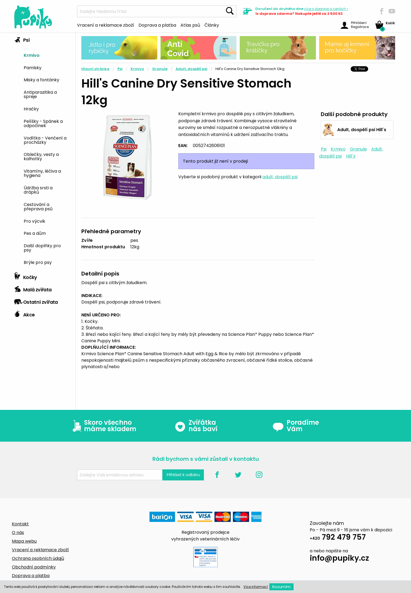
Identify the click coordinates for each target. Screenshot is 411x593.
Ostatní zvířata (36, 300)
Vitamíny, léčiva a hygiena (42, 173)
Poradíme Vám (296, 425)
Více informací (255, 586)
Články (211, 24)
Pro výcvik (34, 221)
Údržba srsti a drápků (38, 189)
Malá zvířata (33, 288)
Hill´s (351, 156)
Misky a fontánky (41, 79)
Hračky (31, 108)
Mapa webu (24, 541)
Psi (21, 38)
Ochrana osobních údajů (38, 558)
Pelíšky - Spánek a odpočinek (43, 123)
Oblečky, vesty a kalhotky (41, 156)
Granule (160, 68)
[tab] (42, 151)
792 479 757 (338, 537)
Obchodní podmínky (34, 567)
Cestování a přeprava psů (38, 206)
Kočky (25, 276)
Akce (24, 313)
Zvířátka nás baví (196, 425)
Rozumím (281, 586)
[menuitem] (47, 55)
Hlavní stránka (95, 68)
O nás (18, 532)
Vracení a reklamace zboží (105, 24)
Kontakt (20, 524)
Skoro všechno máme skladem (103, 425)
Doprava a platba (157, 24)
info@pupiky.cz (339, 558)
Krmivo (32, 55)
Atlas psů (190, 24)
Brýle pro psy (38, 262)
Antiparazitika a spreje (40, 94)
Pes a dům (35, 233)
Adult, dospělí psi (191, 68)
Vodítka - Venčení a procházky (45, 140)
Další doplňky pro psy (42, 247)
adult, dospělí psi (280, 177)
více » (326, 8)
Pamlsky (32, 67)
